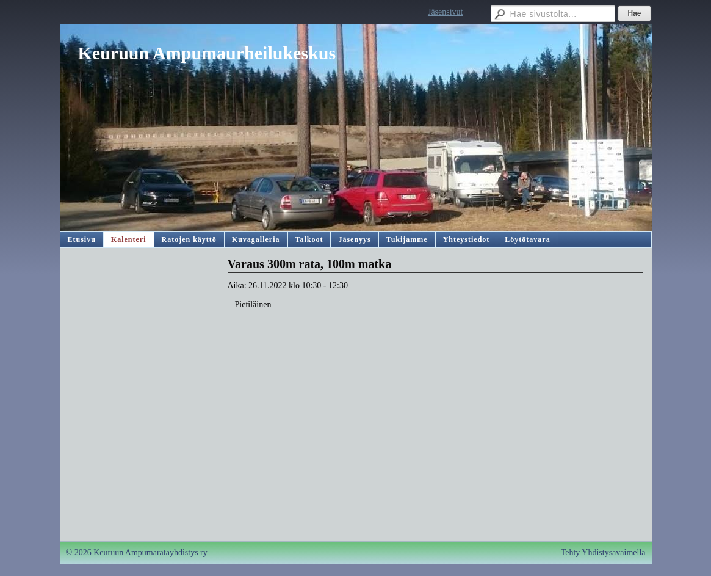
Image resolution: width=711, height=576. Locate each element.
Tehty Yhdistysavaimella (603, 552)
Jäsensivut (445, 11)
